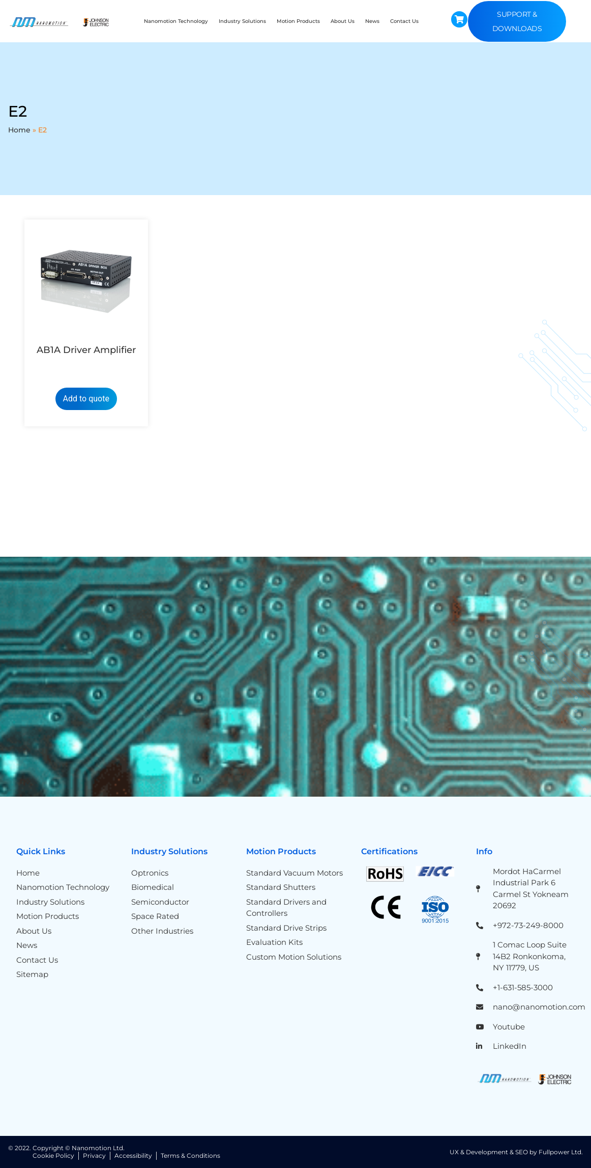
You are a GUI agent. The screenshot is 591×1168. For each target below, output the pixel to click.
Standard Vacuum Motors (294, 873)
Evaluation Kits (274, 942)
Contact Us (404, 21)
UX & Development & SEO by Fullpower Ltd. (516, 1152)
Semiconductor (160, 902)
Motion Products (298, 21)
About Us (342, 21)
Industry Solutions (242, 21)
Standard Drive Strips (286, 928)
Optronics (149, 873)
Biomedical (152, 887)
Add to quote (86, 398)
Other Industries (162, 931)
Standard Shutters (280, 887)
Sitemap (32, 974)
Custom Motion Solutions (293, 957)
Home (19, 129)
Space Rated (155, 916)
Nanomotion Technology (176, 21)
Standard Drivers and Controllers (286, 907)
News (372, 21)
